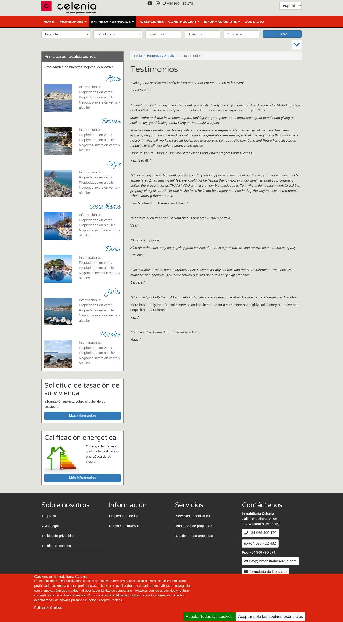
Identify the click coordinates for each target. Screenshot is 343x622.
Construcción (183, 22)
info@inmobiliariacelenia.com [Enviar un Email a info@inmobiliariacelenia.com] (270, 561)
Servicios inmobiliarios (193, 516)
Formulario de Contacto (265, 572)
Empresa (49, 516)
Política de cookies (56, 546)
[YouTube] (149, 3)
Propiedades (72, 22)
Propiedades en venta (95, 92)
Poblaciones (151, 22)
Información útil (222, 22)
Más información (82, 416)
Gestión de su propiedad (194, 536)
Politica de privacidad (58, 536)
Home (49, 22)
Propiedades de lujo (124, 516)
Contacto (254, 22)
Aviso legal (50, 526)
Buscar (282, 34)
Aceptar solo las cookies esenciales (270, 616)
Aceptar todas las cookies (209, 616)
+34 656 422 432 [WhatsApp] (260, 543)
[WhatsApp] (158, 3)
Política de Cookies (126, 595)
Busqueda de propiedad (194, 526)
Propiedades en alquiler (97, 97)
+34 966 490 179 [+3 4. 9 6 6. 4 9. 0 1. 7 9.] (178, 3)
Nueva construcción (124, 526)
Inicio (138, 55)
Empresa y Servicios (112, 22)
